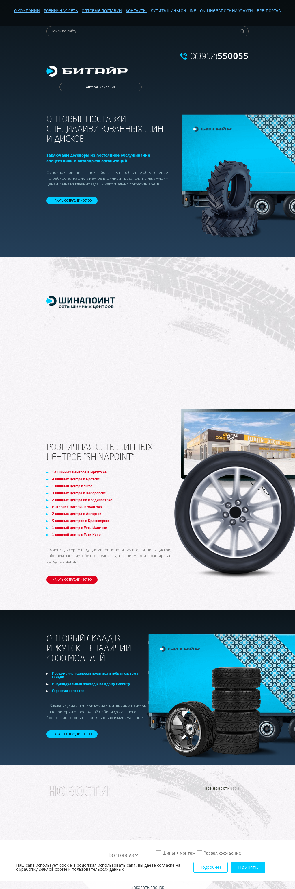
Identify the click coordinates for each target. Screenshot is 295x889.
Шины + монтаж (179, 853)
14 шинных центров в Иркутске (79, 472)
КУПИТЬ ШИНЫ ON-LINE (173, 10)
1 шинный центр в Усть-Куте (76, 534)
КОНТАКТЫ (136, 10)
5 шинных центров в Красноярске (81, 521)
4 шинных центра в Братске (76, 479)
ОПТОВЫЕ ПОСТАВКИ (102, 10)
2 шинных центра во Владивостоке (82, 500)
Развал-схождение (222, 853)
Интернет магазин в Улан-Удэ (77, 507)
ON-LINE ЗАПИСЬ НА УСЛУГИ (226, 10)
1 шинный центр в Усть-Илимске (79, 527)
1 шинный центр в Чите (72, 486)
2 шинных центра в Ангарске (76, 514)
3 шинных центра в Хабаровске (79, 493)
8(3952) (219, 56)
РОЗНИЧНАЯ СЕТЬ (61, 10)
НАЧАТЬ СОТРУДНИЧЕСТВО (72, 200)
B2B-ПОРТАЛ (269, 10)
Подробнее (210, 867)
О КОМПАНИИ (27, 10)
